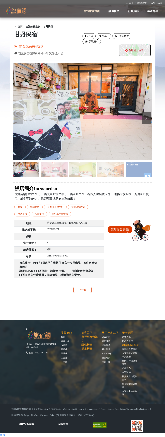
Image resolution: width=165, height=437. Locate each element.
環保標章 (86, 344)
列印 (89, 36)
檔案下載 (106, 362)
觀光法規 (106, 349)
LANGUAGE (156, 3)
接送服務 (22, 214)
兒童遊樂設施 (78, 206)
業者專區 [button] (152, 11)
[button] (146, 118)
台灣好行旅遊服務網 (129, 362)
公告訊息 (106, 336)
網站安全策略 (26, 424)
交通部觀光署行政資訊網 (129, 355)
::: (127, 3)
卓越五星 (65, 341)
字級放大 (122, 36)
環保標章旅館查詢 (129, 385)
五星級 (64, 345)
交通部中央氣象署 (129, 393)
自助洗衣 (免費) (55, 206)
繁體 (2, 435)
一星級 (64, 362)
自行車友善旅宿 (60, 214)
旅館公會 (106, 341)
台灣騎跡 (126, 372)
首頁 (131, 3)
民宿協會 (106, 345)
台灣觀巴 (126, 368)
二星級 (64, 357)
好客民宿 (86, 332)
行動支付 (39, 214)
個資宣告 (63, 424)
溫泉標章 (86, 348)
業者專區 (126, 336)
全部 (63, 336)
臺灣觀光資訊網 (129, 349)
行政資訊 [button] (133, 11)
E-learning (106, 353)
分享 (103, 36)
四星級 (64, 349)
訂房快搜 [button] (113, 11)
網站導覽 (142, 3)
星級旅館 (66, 332)
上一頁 (82, 289)
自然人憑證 (127, 341)
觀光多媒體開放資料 (129, 378)
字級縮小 (91, 41)
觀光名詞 (106, 357)
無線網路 (34, 206)
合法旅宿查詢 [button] (92, 11)
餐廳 (20, 206)
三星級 (64, 353)
